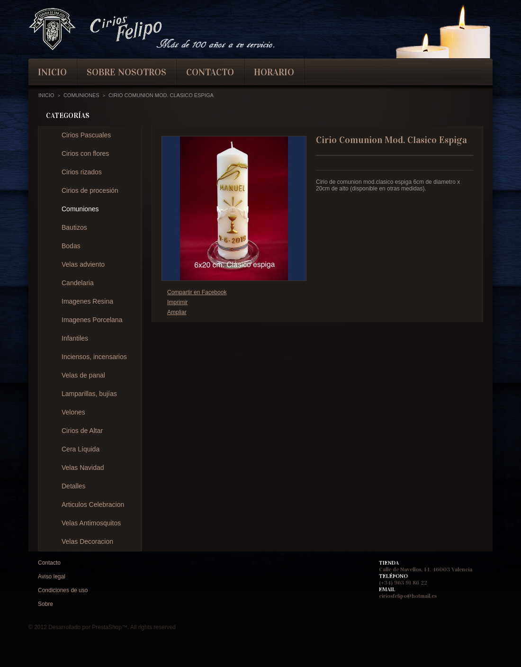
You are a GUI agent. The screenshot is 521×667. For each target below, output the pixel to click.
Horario (274, 72)
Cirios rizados (82, 172)
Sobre (45, 604)
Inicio (46, 95)
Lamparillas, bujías (89, 393)
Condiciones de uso (63, 590)
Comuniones (80, 209)
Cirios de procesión (90, 190)
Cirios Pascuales (86, 135)
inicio (52, 72)
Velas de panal (83, 375)
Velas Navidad (83, 467)
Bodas (71, 246)
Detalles (74, 486)
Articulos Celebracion (93, 504)
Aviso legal (51, 576)
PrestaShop (107, 627)
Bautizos (74, 227)
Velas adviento (83, 264)
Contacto (49, 562)
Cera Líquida (80, 449)
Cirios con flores (85, 153)
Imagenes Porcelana (92, 320)
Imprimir (177, 302)
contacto (210, 72)
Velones (73, 412)
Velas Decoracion (87, 541)
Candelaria (78, 283)
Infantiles (75, 338)
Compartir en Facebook (196, 292)
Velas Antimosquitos (91, 523)
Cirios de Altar (82, 430)
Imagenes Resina (87, 301)
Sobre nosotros (126, 72)
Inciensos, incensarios (94, 357)
